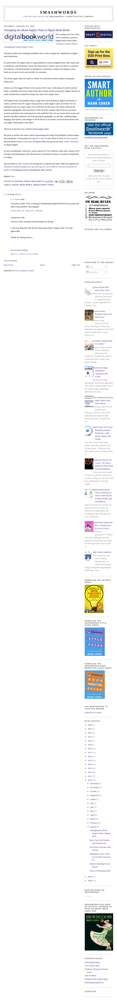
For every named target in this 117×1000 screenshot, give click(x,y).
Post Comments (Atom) (24, 270)
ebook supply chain (43, 185)
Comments (92, 272)
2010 (90, 780)
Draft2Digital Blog (92, 962)
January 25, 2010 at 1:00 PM (26, 211)
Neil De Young (70, 138)
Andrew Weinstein (71, 141)
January (93, 827)
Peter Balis (40, 138)
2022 (90, 733)
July (92, 803)
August (93, 799)
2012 (90, 772)
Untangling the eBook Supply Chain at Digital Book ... (100, 833)
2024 (90, 725)
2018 (90, 748)
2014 (90, 764)
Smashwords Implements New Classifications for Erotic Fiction (103, 525)
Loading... (89, 896)
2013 (90, 768)
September (94, 795)
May (92, 811)
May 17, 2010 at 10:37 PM (24, 254)
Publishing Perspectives (94, 982)
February (94, 823)
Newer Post (8, 265)
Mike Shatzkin (23, 164)
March (93, 819)
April (92, 815)
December (94, 783)
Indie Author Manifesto (102, 552)
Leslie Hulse (27, 141)
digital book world (22, 185)
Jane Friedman (90, 975)
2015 (90, 760)
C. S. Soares (15, 199)
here (12, 176)
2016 (90, 756)
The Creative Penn (92, 966)
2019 (90, 744)
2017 (90, 752)
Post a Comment (10, 260)
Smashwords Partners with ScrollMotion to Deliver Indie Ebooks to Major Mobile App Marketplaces (102, 495)
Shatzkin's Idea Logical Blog (96, 979)
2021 (90, 737)
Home (42, 265)
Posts (90, 267)
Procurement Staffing (19, 250)
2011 (90, 776)
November (94, 787)
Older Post (76, 265)
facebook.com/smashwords (96, 137)
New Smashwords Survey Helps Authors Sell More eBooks (103, 400)
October (93, 791)
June (92, 807)
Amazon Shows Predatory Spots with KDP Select (102, 314)
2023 (90, 729)
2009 (90, 877)
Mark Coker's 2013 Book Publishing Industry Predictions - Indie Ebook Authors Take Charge (103, 433)
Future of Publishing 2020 (100, 871)
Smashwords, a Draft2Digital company (71, 16)
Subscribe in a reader (93, 712)
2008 (90, 880)
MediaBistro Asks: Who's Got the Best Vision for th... (100, 857)
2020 (90, 741)
